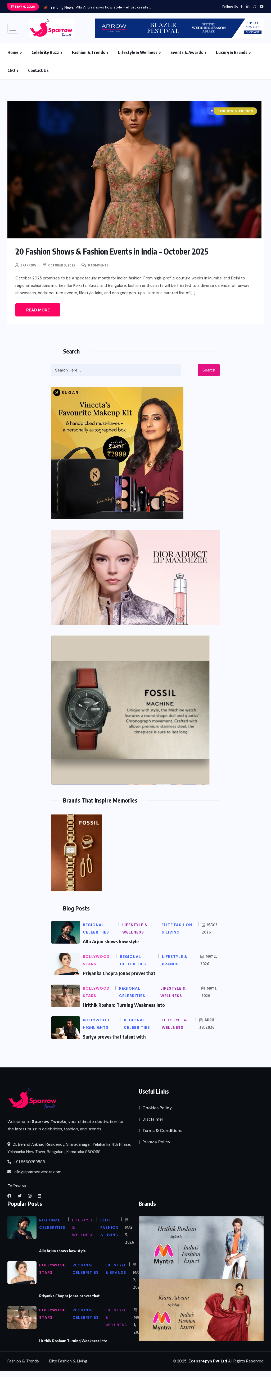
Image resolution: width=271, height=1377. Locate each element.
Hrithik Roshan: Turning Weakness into (124, 1005)
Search (208, 370)
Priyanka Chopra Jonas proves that (119, 973)
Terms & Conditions (162, 1130)
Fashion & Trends (88, 52)
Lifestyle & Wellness (137, 52)
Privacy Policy (156, 1142)
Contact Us (38, 70)
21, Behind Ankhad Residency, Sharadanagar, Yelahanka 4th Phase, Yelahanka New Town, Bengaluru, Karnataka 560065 (69, 1148)
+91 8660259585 (26, 1162)
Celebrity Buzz (45, 52)
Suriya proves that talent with (114, 1037)
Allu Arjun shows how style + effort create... (113, 7)
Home (13, 52)
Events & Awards (186, 52)
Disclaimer (152, 1119)
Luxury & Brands (231, 52)
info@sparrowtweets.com (34, 1172)
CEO (11, 70)
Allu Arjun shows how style (111, 941)
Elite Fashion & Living (68, 1361)
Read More (38, 310)
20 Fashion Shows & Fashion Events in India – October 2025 (111, 251)
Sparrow (28, 265)
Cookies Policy (157, 1108)
